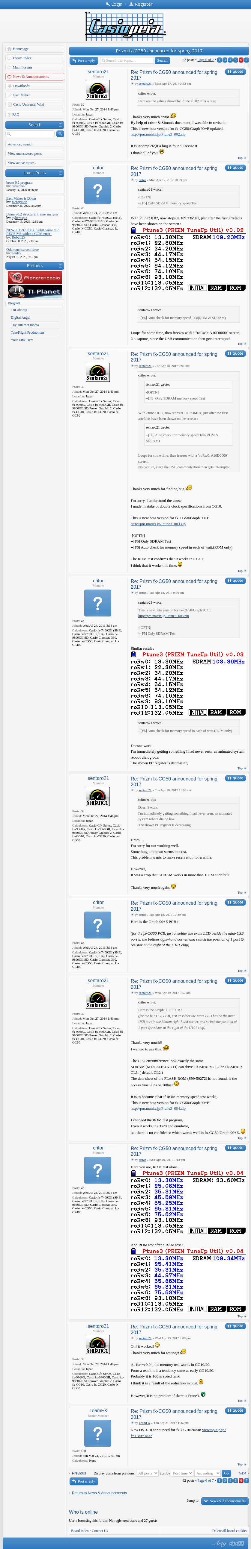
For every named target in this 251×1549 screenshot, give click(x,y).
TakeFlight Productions (27, 332)
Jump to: (193, 1500)
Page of (205, 60)
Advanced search (20, 144)
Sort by (176, 1473)
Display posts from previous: (126, 1473)
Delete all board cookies (229, 1531)
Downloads (21, 86)
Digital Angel (20, 317)
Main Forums (22, 67)
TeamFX (98, 1410)
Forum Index (22, 58)
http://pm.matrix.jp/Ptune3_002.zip (158, 134)
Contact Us (100, 1531)
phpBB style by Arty (219, 1543)
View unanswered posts (25, 153)
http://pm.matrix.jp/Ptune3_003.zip (158, 524)
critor (98, 167)
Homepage (20, 49)
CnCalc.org (19, 310)
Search (34, 124)
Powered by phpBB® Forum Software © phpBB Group (237, 1543)
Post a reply (86, 60)
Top (240, 158)
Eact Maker (21, 95)
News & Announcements (31, 77)
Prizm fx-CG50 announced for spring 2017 (159, 51)
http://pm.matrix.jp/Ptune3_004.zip (158, 1108)
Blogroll (14, 303)
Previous (79, 1473)
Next (242, 1473)
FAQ (15, 115)
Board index (80, 1531)
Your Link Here (22, 340)
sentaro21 (98, 71)
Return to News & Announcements (99, 1493)
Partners (35, 265)
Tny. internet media (25, 325)
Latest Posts (35, 172)
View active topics (21, 163)
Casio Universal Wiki (28, 104)
